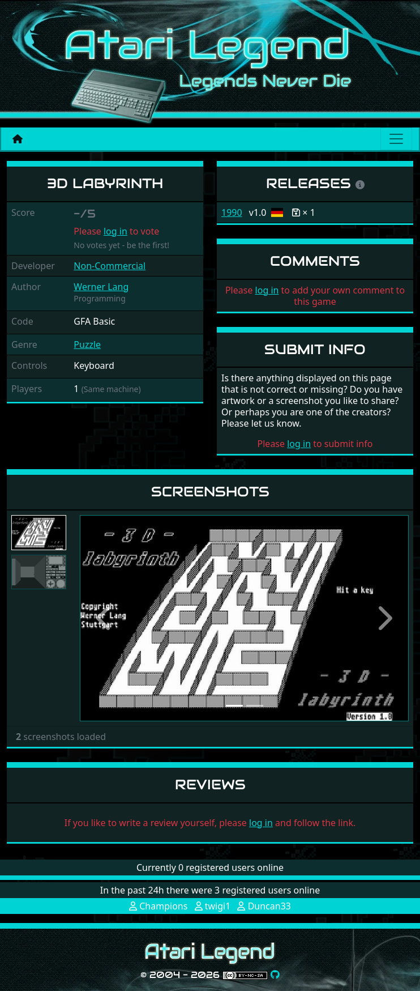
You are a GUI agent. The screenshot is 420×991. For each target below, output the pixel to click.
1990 (231, 212)
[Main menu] (396, 138)
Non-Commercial (109, 266)
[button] (104, 618)
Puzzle (87, 344)
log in (115, 231)
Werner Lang (101, 286)
